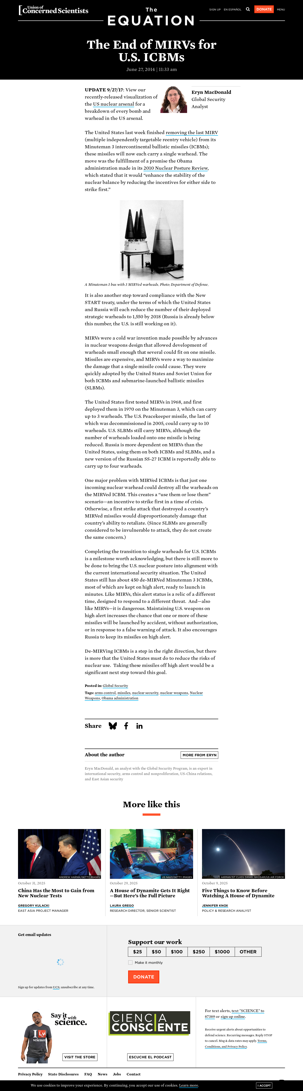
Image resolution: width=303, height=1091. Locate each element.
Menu (281, 9)
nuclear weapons (174, 693)
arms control (105, 693)
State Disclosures (63, 1074)
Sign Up (215, 9)
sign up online (233, 1017)
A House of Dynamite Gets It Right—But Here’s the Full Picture (150, 893)
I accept (264, 1085)
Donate (264, 9)
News (102, 1074)
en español (232, 9)
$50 (156, 951)
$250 (199, 951)
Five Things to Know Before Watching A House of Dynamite (239, 893)
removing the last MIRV (192, 132)
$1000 (222, 951)
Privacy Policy (30, 1074)
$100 (177, 951)
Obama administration (120, 698)
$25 (137, 951)
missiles (123, 693)
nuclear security (145, 693)
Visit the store (79, 1057)
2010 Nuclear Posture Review (175, 168)
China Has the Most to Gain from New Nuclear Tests (56, 893)
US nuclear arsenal (113, 104)
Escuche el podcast (150, 1057)
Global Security (115, 686)
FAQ (88, 1074)
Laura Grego (122, 905)
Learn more (188, 1085)
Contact (134, 1074)
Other (248, 951)
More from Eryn (199, 755)
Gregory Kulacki (33, 905)
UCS (56, 987)
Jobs (117, 1074)
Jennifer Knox (215, 905)
